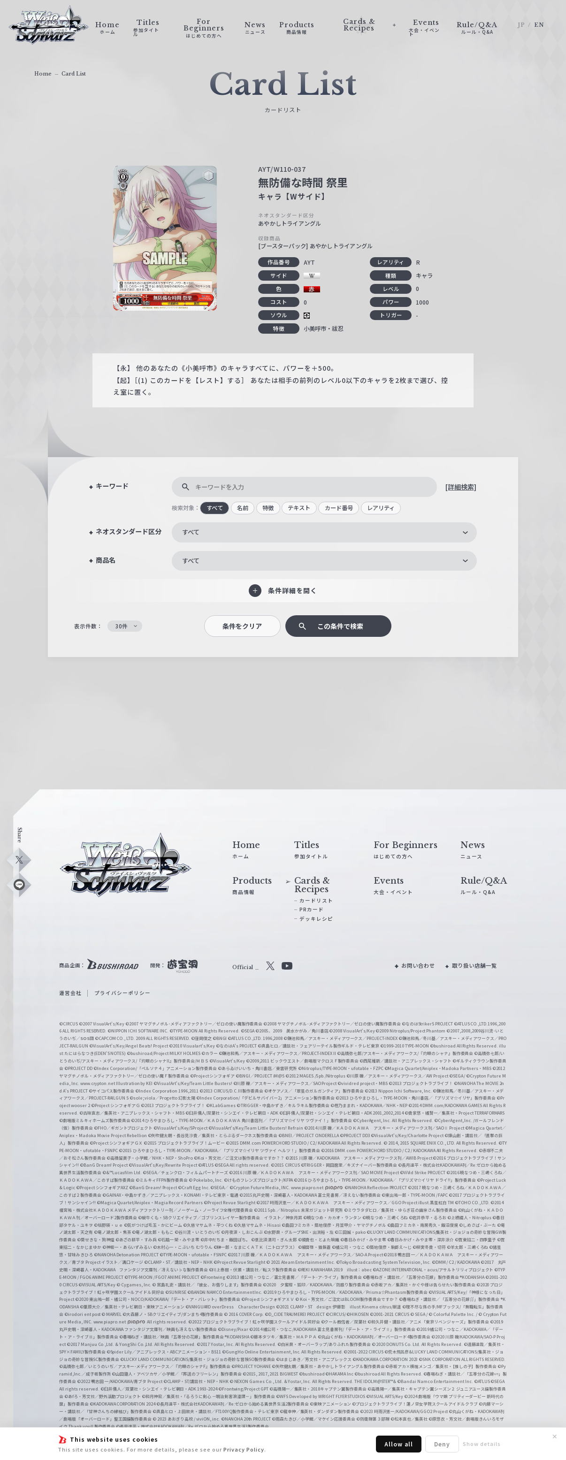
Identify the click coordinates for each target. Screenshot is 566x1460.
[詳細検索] (460, 486)
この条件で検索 (340, 626)
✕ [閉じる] (555, 1436)
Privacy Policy (243, 1449)
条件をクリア (242, 626)
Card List (73, 74)
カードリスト (316, 900)
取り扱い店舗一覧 (474, 965)
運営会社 (70, 992)
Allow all (398, 1444)
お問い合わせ (418, 965)
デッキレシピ (316, 918)
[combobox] (324, 532)
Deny (442, 1444)
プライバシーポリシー (122, 992)
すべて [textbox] (190, 531)
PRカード (311, 909)
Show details (482, 1443)
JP (521, 25)
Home (43, 74)
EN (539, 25)
